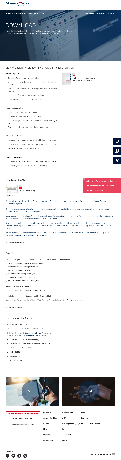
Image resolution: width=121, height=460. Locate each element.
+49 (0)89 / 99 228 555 (94, 190)
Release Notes (33, 335)
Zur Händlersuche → (75, 300)
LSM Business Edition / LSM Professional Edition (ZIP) (30, 344)
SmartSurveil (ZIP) (16, 360)
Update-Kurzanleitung (33, 333)
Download (111, 13)
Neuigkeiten (89, 13)
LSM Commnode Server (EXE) (21, 348)
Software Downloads (18, 13)
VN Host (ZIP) (15, 352)
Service (8, 13)
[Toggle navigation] (84, 2)
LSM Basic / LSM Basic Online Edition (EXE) (26, 340)
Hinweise (100, 13)
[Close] (84, 179)
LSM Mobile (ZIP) (16, 356)
